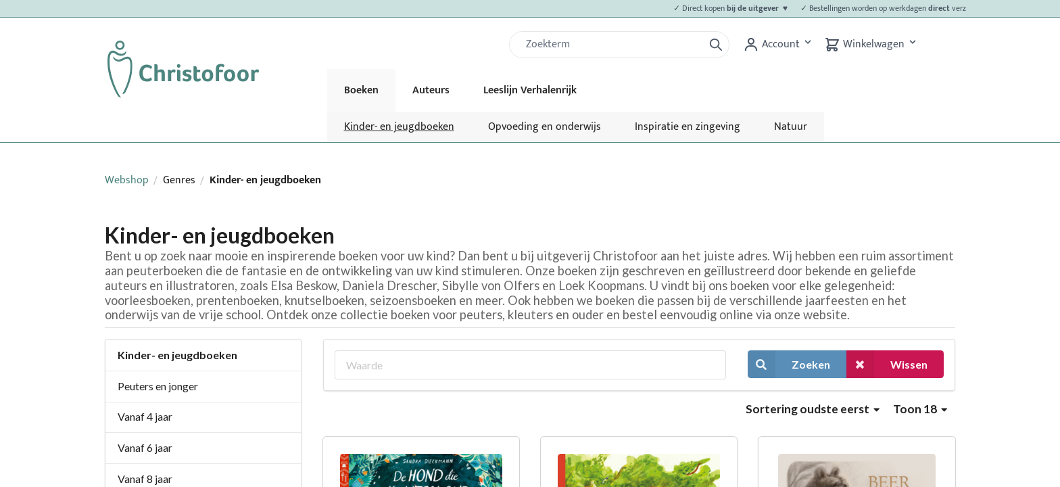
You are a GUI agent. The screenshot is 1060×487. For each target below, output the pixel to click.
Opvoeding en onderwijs (544, 127)
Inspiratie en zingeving (687, 127)
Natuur (790, 127)
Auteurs (431, 90)
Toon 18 (920, 409)
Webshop (127, 180)
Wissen (886, 364)
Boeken (361, 90)
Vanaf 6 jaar (145, 447)
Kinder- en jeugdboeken (399, 127)
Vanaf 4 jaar (145, 416)
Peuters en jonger (158, 385)
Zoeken (789, 364)
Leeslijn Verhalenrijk (530, 90)
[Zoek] (612, 44)
